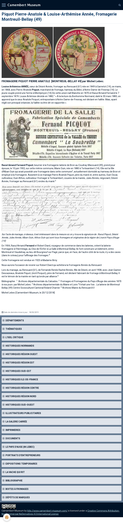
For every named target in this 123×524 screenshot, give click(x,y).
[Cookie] (7, 517)
